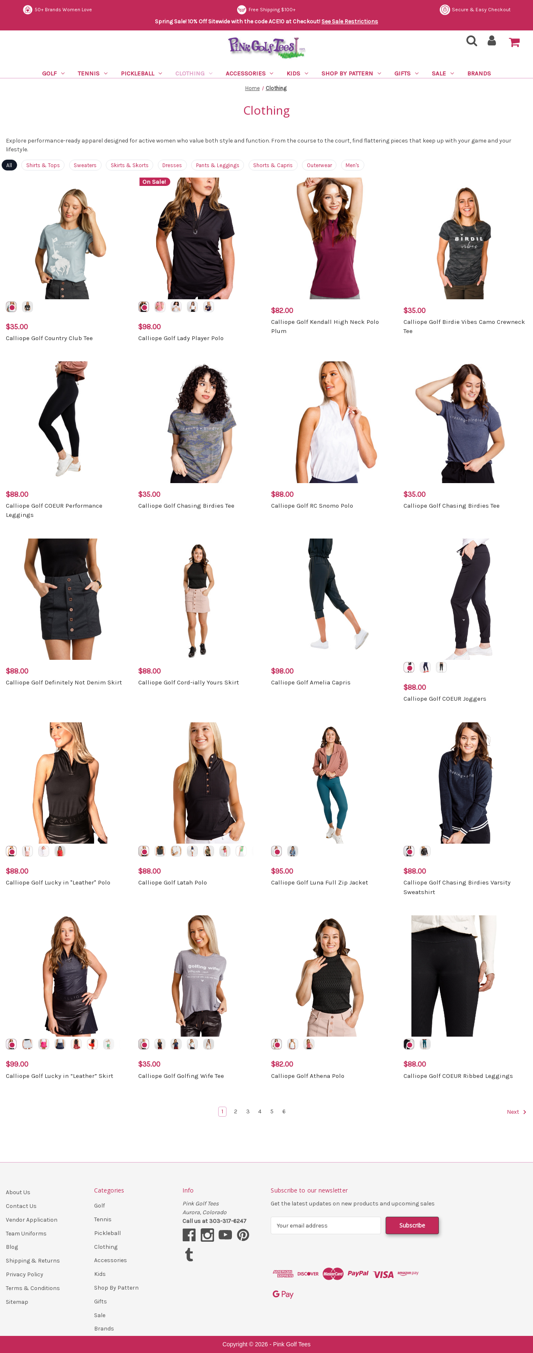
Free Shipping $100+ (481, 10)
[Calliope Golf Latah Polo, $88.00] (200, 783)
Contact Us (21, 1206)
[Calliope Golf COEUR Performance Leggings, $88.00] (67, 422)
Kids (297, 73)
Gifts (406, 73)
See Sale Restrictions (349, 21)
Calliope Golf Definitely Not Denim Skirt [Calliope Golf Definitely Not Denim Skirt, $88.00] (64, 682)
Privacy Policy (24, 1274)
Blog (12, 1246)
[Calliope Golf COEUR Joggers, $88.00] (465, 599)
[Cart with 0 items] (514, 42)
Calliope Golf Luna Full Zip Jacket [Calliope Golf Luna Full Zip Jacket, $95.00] (319, 882)
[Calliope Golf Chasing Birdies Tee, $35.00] (200, 422)
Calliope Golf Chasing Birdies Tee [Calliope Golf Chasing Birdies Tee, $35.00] (186, 505)
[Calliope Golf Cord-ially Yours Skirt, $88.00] (200, 599)
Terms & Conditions (33, 1288)
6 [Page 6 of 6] (284, 1111)
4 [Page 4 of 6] (260, 1111)
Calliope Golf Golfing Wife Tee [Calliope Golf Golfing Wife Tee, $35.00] (181, 1076)
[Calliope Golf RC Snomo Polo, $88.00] (333, 422)
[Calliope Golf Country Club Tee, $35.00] (67, 238)
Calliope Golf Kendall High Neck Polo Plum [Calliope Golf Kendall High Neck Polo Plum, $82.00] (325, 326)
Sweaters (85, 165)
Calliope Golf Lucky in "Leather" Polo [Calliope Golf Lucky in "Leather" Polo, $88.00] (58, 882)
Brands (479, 73)
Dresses (172, 165)
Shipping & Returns (33, 1260)
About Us (18, 1192)
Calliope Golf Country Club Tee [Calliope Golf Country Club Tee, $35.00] (49, 338)
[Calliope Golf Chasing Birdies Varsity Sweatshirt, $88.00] (465, 783)
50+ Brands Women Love (272, 10)
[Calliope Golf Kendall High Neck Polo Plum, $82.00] (333, 238)
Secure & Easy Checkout (57, 10)
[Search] (469, 43)
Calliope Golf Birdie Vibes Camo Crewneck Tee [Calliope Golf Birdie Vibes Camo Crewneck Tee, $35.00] (464, 326)
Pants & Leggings (217, 165)
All (9, 165)
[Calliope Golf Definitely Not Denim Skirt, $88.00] (67, 599)
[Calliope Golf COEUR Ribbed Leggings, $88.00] (465, 976)
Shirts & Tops (43, 165)
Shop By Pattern (351, 73)
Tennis (92, 73)
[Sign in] (492, 43)
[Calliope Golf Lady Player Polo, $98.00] (200, 238)
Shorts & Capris (273, 165)
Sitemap (17, 1301)
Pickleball (141, 73)
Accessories (250, 73)
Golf (53, 73)
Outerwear (319, 165)
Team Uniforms (26, 1233)
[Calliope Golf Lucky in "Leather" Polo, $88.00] (67, 783)
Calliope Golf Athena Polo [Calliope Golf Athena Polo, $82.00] (307, 1076)
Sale (443, 73)
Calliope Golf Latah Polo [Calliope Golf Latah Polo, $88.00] (172, 882)
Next (517, 1112)
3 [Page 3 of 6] (248, 1111)
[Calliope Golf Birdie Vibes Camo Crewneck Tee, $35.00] (465, 238)
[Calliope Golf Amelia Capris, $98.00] (333, 599)
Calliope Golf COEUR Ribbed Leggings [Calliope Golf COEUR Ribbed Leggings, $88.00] (458, 1076)
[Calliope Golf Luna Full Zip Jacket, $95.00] (333, 783)
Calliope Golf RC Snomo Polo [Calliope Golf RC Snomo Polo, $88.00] (312, 505)
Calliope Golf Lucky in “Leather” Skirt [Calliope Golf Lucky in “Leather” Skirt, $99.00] (59, 1076)
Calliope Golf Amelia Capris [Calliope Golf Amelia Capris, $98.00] (311, 682)
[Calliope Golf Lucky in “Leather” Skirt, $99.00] (67, 976)
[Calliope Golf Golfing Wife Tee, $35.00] (200, 976)
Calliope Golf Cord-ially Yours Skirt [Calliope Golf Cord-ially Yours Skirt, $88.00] (188, 682)
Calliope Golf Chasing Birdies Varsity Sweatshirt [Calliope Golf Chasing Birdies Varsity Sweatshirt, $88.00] (457, 887)
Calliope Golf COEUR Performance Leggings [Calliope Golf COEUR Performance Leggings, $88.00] (54, 510)
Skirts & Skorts (130, 165)
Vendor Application (31, 1219)
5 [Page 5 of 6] (272, 1111)
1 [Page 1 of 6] (222, 1111)
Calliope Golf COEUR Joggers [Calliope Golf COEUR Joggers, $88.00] (444, 698)
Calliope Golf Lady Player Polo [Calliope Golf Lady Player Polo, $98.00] (181, 338)
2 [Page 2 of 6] (235, 1111)
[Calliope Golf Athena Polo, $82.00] (333, 976)
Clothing (193, 73)
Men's (352, 165)
